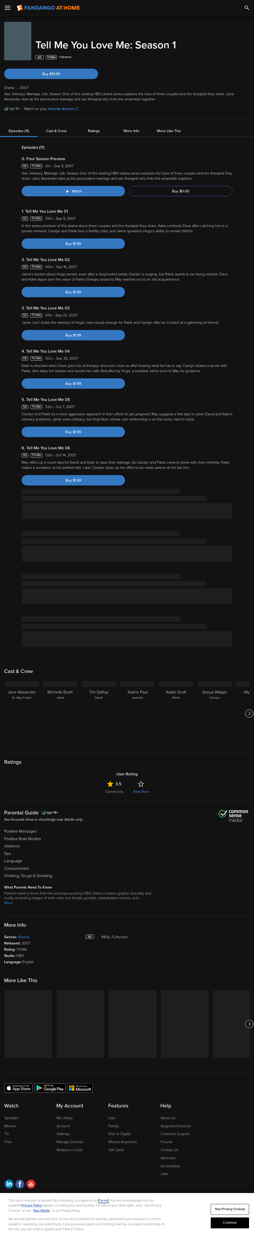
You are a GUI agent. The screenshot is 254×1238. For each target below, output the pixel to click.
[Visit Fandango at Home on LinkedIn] (9, 1184)
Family (113, 1126)
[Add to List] (247, 57)
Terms (103, 1200)
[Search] (247, 8)
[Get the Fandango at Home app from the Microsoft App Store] (80, 1087)
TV (6, 1134)
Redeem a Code (69, 1150)
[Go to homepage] (48, 8)
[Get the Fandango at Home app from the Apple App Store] (18, 1087)
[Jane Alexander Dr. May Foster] (21, 713)
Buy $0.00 (180, 191)
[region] (127, 1215)
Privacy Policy (31, 1205)
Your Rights (41, 1211)
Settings (63, 1134)
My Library (65, 1118)
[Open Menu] (7, 8)
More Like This (169, 131)
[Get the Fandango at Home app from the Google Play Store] (50, 1087)
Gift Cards (116, 1150)
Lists (111, 1118)
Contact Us (169, 1150)
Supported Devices (176, 1126)
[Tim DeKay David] (98, 713)
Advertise (168, 1158)
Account (63, 1126)
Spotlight (11, 1118)
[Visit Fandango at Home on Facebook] (20, 1184)
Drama (23, 937)
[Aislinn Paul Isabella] (137, 713)
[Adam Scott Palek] (176, 713)
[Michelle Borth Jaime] (60, 713)
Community (114, 791)
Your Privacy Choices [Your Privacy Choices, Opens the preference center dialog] (230, 1209)
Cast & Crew (56, 131)
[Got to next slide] (249, 713)
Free (8, 1142)
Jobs (164, 1174)
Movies (10, 1126)
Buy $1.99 (73, 244)
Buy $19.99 (51, 74)
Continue (230, 1223)
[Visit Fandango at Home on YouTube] (31, 1184)
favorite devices (63, 109)
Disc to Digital (119, 1134)
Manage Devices (70, 1142)
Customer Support (175, 1134)
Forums (166, 1142)
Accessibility (170, 1166)
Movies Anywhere (122, 1142)
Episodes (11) (19, 131)
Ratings (94, 131)
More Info (131, 131)
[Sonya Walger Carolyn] (214, 713)
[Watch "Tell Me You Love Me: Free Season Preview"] (73, 191)
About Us (168, 1118)
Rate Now (141, 791)
